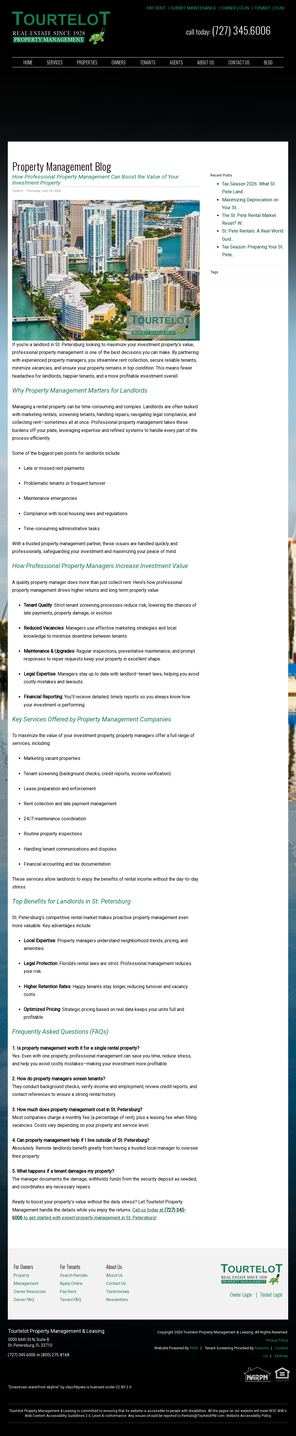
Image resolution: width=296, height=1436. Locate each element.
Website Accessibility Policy (248, 1416)
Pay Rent (156, 8)
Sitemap (281, 1356)
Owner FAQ (24, 1299)
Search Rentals (74, 1275)
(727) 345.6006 (241, 30)
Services (55, 62)
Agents (176, 62)
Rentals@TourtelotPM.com (203, 1416)
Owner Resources (30, 1291)
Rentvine (262, 1348)
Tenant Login (269, 8)
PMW (194, 1348)
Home (28, 62)
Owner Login (235, 8)
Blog (268, 62)
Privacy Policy (277, 1340)
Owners (119, 62)
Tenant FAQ (70, 1299)
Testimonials (118, 1291)
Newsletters (117, 1299)
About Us (205, 62)
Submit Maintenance (193, 8)
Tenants (148, 62)
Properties (87, 62)
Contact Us (239, 62)
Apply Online (71, 1283)
